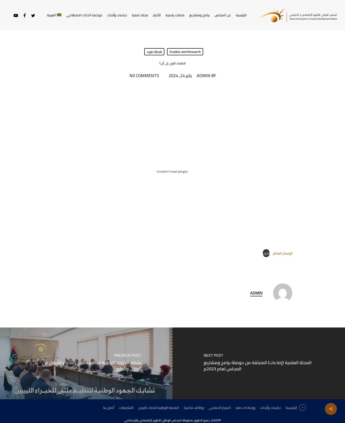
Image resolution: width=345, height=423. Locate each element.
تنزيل (266, 253)
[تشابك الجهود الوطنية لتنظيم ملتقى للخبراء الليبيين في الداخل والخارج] (86, 363)
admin (203, 75)
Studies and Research (185, 52)
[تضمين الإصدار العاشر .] (172, 171)
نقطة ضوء (154, 52)
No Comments (144, 75)
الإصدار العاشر (282, 253)
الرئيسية (291, 408)
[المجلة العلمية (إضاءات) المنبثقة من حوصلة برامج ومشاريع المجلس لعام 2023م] (258, 363)
